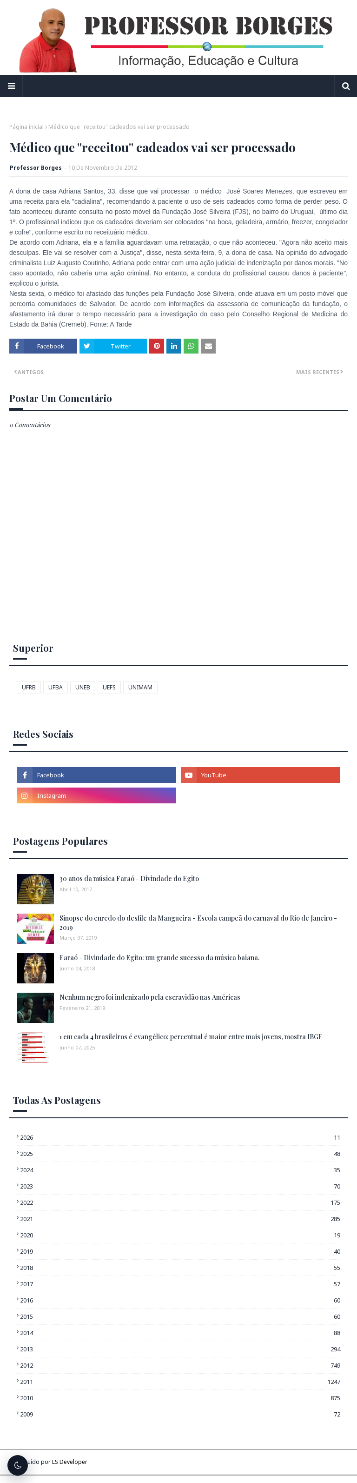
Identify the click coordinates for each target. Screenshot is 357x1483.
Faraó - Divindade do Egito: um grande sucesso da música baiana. (159, 957)
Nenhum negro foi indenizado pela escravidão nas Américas (150, 997)
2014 (180, 1333)
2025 (180, 1153)
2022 (180, 1202)
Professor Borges (36, 168)
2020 (180, 1235)
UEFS (109, 687)
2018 (180, 1267)
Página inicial (26, 127)
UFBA (55, 687)
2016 (180, 1300)
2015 (180, 1316)
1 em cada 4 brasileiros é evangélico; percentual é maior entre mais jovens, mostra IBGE (191, 1036)
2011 (180, 1381)
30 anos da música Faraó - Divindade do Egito (129, 878)
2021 (180, 1219)
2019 (180, 1251)
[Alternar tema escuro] (17, 1465)
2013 (180, 1349)
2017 (180, 1284)
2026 (180, 1137)
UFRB (29, 687)
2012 (180, 1365)
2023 (180, 1186)
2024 (180, 1170)
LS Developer (69, 1462)
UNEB (82, 687)
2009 (180, 1414)
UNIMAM (140, 687)
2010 (180, 1398)
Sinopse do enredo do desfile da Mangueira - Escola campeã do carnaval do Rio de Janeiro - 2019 (198, 923)
